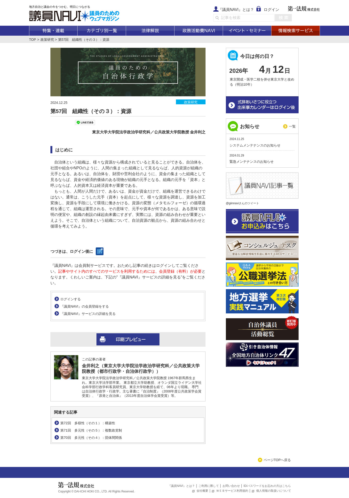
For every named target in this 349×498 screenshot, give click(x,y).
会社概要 (202, 490)
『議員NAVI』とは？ (236, 10)
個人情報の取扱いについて (273, 490)
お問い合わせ (231, 486)
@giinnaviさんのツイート (242, 203)
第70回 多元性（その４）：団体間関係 (91, 438)
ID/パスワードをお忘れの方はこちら (267, 486)
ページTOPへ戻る (277, 460)
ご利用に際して (208, 486)
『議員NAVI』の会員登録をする (84, 306)
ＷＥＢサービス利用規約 (232, 490)
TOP (32, 39)
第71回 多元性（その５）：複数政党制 (91, 430)
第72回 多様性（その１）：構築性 (87, 423)
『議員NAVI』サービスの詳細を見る (88, 314)
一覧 (292, 126)
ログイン (271, 10)
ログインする (70, 299)
